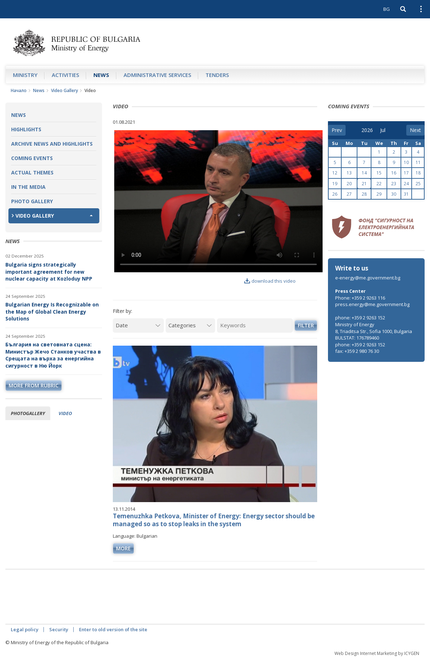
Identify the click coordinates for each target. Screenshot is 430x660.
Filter (306, 325)
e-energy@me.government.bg (367, 277)
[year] (367, 130)
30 (393, 194)
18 (418, 173)
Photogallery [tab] (28, 413)
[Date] (138, 325)
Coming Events (32, 158)
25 (418, 184)
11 (418, 162)
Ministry (25, 74)
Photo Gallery (32, 201)
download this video (270, 281)
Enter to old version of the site (113, 629)
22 (379, 184)
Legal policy (24, 629)
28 (364, 194)
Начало (19, 90)
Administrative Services (157, 74)
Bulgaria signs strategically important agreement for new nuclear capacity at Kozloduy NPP (48, 271)
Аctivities (65, 74)
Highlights (26, 129)
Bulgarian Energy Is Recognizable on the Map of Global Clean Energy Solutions (52, 311)
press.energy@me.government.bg (372, 304)
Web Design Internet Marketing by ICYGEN (376, 653)
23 (393, 184)
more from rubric (34, 385)
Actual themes (32, 172)
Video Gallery (64, 90)
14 (364, 173)
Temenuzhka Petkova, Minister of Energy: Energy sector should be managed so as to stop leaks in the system (214, 520)
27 (349, 194)
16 (393, 173)
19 (334, 184)
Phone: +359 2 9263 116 (360, 298)
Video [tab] (65, 413)
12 (334, 173)
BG (386, 9)
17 (406, 173)
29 (379, 194)
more (123, 548)
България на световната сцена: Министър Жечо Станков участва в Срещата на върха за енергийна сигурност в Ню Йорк (53, 355)
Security (58, 629)
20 (349, 184)
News (101, 74)
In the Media (28, 186)
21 (364, 184)
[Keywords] (255, 325)
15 (379, 173)
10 (406, 162)
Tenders (217, 74)
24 (406, 184)
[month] (385, 130)
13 (349, 173)
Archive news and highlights (52, 143)
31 (406, 194)
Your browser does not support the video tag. (218, 201)
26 (334, 194)
